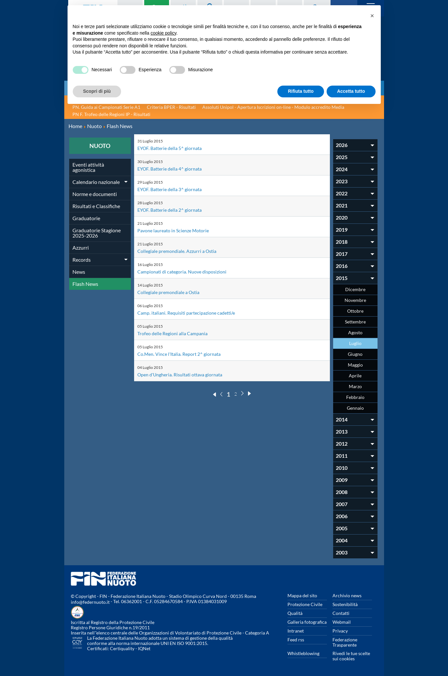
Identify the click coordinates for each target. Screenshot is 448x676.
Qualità (294, 613)
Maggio (355, 365)
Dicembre (355, 289)
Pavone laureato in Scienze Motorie (177, 230)
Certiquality (122, 648)
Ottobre (355, 311)
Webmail (341, 622)
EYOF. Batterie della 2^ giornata (173, 209)
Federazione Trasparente (344, 642)
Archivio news (347, 595)
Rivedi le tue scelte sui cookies (351, 656)
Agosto (355, 332)
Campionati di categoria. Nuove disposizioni (186, 271)
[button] (372, 15)
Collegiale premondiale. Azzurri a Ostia (180, 251)
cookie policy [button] (163, 33)
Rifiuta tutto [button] (301, 91)
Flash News (85, 284)
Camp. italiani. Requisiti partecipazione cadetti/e (191, 312)
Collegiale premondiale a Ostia (171, 292)
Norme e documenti (94, 194)
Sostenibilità (345, 604)
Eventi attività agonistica (88, 167)
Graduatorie (86, 218)
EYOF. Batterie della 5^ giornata (173, 148)
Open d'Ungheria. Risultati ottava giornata (185, 374)
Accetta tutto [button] (351, 91)
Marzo (355, 386)
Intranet (295, 631)
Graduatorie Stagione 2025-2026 (96, 233)
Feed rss (295, 639)
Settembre (355, 321)
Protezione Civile (304, 604)
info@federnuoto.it (90, 602)
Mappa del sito (302, 595)
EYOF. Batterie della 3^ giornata (173, 189)
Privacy (340, 631)
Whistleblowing (303, 653)
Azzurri (80, 247)
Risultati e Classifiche (96, 206)
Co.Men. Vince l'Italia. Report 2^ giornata (183, 354)
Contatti (340, 613)
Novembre (355, 300)
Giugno (355, 354)
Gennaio (355, 408)
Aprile (355, 375)
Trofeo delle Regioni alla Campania (175, 333)
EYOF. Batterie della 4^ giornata (173, 168)
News (78, 272)
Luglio (355, 343)
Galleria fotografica (307, 622)
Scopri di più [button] (97, 91)
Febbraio (355, 397)
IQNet (144, 648)
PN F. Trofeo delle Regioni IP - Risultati (111, 114)
